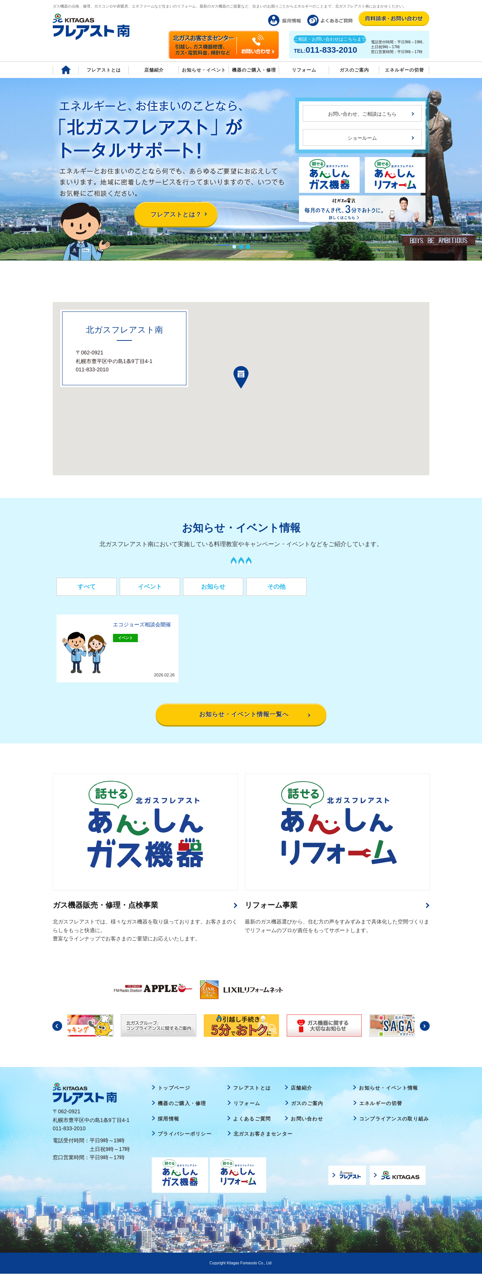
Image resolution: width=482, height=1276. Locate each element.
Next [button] (425, 1028)
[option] (151, 990)
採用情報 (168, 1121)
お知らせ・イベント (204, 70)
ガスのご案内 (307, 1105)
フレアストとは (104, 70)
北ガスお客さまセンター (263, 1136)
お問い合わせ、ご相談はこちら (362, 114)
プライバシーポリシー (185, 1136)
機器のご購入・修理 (254, 70)
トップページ (174, 1090)
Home (66, 70)
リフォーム (304, 70)
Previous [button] (57, 1028)
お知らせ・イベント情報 (388, 1090)
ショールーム (362, 138)
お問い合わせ (307, 1121)
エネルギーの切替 (404, 70)
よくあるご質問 (252, 1121)
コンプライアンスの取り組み (394, 1121)
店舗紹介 (154, 70)
